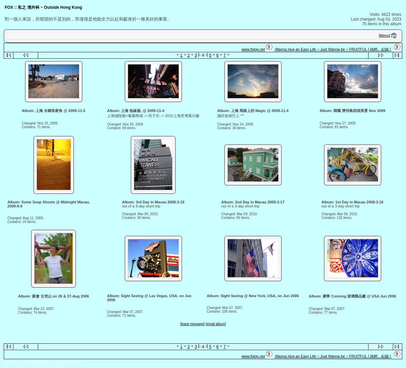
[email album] (216, 324)
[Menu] (384, 35)
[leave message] (192, 324)
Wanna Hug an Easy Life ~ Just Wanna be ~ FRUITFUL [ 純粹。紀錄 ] (332, 49)
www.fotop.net (253, 49)
